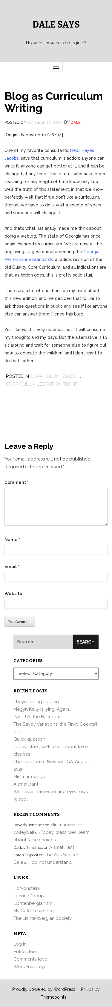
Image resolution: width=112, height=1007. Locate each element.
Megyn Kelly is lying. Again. (41, 709)
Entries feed (26, 951)
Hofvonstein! (26, 888)
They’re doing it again (36, 701)
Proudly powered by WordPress (43, 989)
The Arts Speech (62, 854)
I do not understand (51, 862)
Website (13, 593)
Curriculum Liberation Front (42, 384)
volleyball (23, 832)
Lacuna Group (28, 896)
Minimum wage (29, 776)
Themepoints (53, 997)
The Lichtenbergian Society (42, 918)
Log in (20, 944)
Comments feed (30, 959)
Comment (16, 482)
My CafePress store (33, 911)
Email (11, 566)
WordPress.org (29, 966)
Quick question (29, 739)
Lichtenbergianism (32, 903)
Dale (75, 122)
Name (12, 539)
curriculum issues (53, 376)
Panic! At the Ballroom (36, 716)
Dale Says (56, 24)
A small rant (25, 784)
